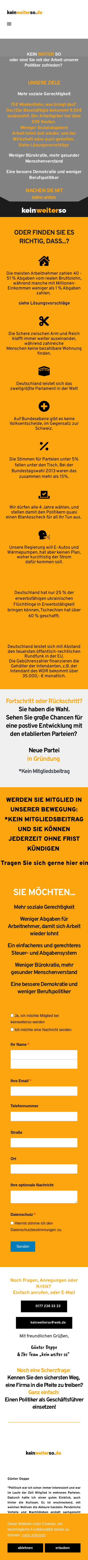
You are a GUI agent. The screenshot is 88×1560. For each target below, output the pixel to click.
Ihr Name (20, 1044)
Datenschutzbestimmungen (33, 1230)
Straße (16, 1132)
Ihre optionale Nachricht (32, 1185)
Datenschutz (23, 1215)
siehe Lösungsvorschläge (44, 303)
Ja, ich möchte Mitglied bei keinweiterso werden (35, 1019)
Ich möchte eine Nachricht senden (41, 1030)
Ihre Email (21, 1081)
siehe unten (44, 197)
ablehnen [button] (25, 1548)
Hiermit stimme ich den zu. (36, 1226)
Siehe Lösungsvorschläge (44, 145)
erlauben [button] (63, 1548)
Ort (13, 1159)
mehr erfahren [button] (34, 1535)
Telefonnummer (24, 1106)
